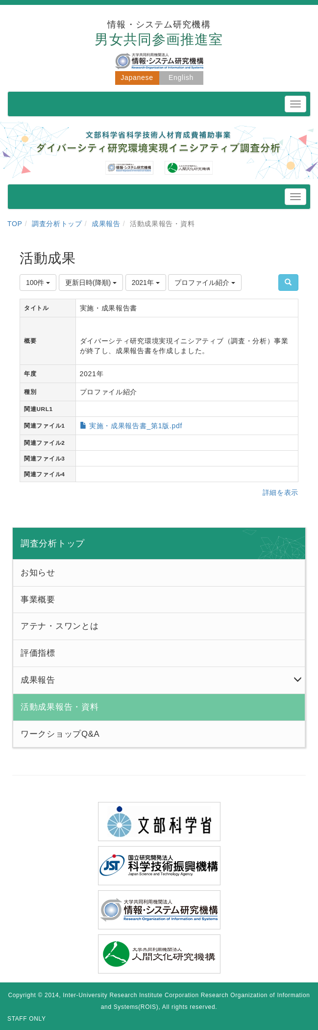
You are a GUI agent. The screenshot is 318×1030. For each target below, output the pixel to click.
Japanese (137, 77)
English (181, 77)
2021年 (146, 282)
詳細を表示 (281, 492)
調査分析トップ (57, 224)
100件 (38, 282)
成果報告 (106, 224)
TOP (15, 224)
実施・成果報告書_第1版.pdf (135, 426)
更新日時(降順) (91, 282)
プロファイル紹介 (204, 282)
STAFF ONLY (26, 1018)
